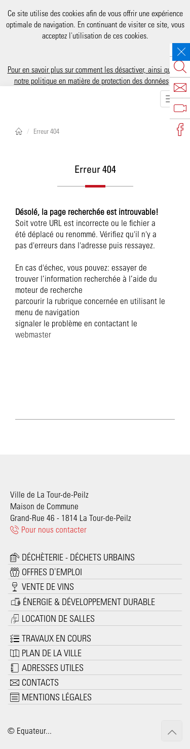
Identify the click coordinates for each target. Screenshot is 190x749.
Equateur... (34, 730)
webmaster (33, 334)
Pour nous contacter (48, 529)
